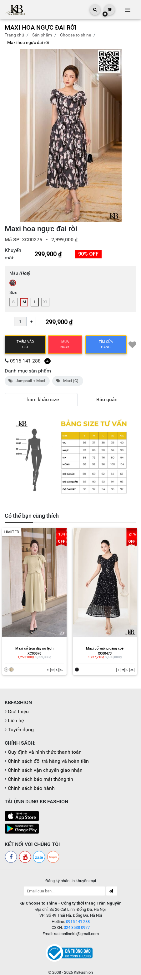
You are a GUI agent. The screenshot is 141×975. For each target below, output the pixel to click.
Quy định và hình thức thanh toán (45, 747)
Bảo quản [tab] (107, 399)
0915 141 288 (25, 361)
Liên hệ (16, 715)
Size (13, 292)
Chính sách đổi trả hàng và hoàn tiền (48, 756)
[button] (129, 135)
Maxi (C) (67, 380)
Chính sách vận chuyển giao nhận (45, 765)
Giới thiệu (18, 706)
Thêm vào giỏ (25, 344)
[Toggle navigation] (127, 9)
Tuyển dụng (21, 724)
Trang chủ (14, 34)
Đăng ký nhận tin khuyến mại (70, 875)
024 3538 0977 (77, 922)
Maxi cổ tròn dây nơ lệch (33, 643)
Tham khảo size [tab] (41, 399)
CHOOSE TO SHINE (75, 34)
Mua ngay (64, 344)
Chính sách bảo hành (31, 783)
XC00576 (33, 649)
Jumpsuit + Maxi (27, 380)
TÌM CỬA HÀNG (106, 344)
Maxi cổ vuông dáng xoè (103, 643)
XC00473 (103, 649)
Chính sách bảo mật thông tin (40, 774)
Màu (19, 273)
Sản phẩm (42, 34)
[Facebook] (11, 851)
